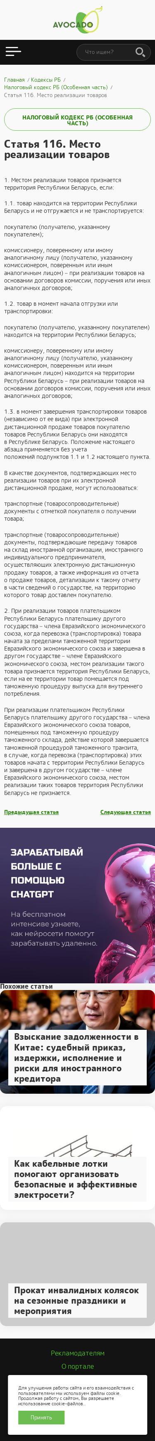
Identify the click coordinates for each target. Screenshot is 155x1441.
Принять (41, 1417)
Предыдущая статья (31, 812)
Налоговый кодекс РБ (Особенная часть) (77, 120)
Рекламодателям (78, 1353)
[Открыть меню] (13, 52)
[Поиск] (140, 52)
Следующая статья (125, 812)
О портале (78, 1366)
